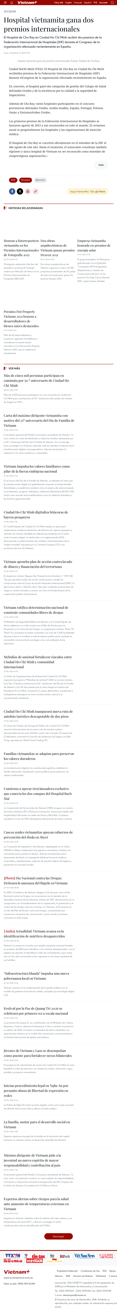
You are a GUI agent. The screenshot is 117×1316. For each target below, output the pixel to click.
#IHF (13, 179)
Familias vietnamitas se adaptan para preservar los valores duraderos (39, 756)
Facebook (12, 191)
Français (78, 2)
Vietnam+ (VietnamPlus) (27, 2)
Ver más (14, 368)
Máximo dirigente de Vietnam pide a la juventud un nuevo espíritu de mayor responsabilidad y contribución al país (32, 1160)
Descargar (58, 1236)
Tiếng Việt (58, 2)
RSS (104, 1270)
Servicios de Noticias (83, 1275)
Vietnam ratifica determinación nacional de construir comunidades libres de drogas (36, 610)
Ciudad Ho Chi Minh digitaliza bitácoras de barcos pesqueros (36, 514)
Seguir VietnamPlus (79, 191)
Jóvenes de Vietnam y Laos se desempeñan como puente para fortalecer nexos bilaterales (38, 1053)
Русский (103, 3)
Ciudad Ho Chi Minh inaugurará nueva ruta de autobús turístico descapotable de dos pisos (38, 714)
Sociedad (10, 11)
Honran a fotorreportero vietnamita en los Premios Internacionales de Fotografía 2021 (21, 247)
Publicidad (101, 1275)
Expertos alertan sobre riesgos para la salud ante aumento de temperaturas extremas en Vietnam (36, 1204)
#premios (40, 179)
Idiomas (59, 1275)
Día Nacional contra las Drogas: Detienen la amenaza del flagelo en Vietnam (36, 880)
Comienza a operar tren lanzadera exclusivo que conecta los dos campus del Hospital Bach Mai (38, 793)
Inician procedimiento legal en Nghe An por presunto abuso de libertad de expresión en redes (36, 1090)
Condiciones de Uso (90, 1270)
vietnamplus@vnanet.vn (74, 1295)
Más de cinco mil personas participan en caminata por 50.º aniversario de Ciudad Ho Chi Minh (36, 380)
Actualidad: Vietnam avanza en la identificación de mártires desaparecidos (34, 933)
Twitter (20, 191)
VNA (68, 1275)
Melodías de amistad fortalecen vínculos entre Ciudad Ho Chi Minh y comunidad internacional (38, 662)
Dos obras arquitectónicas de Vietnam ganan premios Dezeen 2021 (58, 247)
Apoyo (112, 1270)
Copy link (35, 191)
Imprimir (28, 191)
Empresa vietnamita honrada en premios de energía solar (94, 245)
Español (87, 2)
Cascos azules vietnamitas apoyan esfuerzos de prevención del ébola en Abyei (38, 834)
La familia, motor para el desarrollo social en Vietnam (37, 1124)
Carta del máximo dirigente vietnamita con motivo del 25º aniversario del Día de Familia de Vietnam (39, 420)
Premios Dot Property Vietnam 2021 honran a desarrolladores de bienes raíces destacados (21, 318)
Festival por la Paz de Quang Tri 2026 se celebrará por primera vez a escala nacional (36, 1011)
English (68, 2)
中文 (95, 3)
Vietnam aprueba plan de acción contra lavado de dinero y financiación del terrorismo (38, 564)
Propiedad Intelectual (67, 1270)
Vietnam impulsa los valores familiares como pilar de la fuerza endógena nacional (37, 468)
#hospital (25, 179)
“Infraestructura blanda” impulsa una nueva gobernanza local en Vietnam (36, 976)
